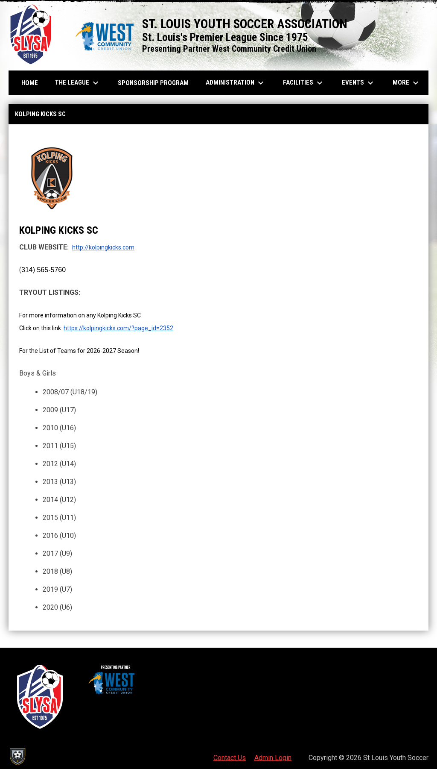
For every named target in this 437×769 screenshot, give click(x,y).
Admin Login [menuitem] (272, 758)
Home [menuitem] (29, 83)
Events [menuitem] (359, 83)
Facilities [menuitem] (304, 83)
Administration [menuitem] (236, 83)
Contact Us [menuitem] (229, 758)
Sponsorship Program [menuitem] (156, 83)
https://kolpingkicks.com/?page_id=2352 (118, 328)
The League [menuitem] (78, 83)
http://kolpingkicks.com (103, 247)
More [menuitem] (407, 83)
